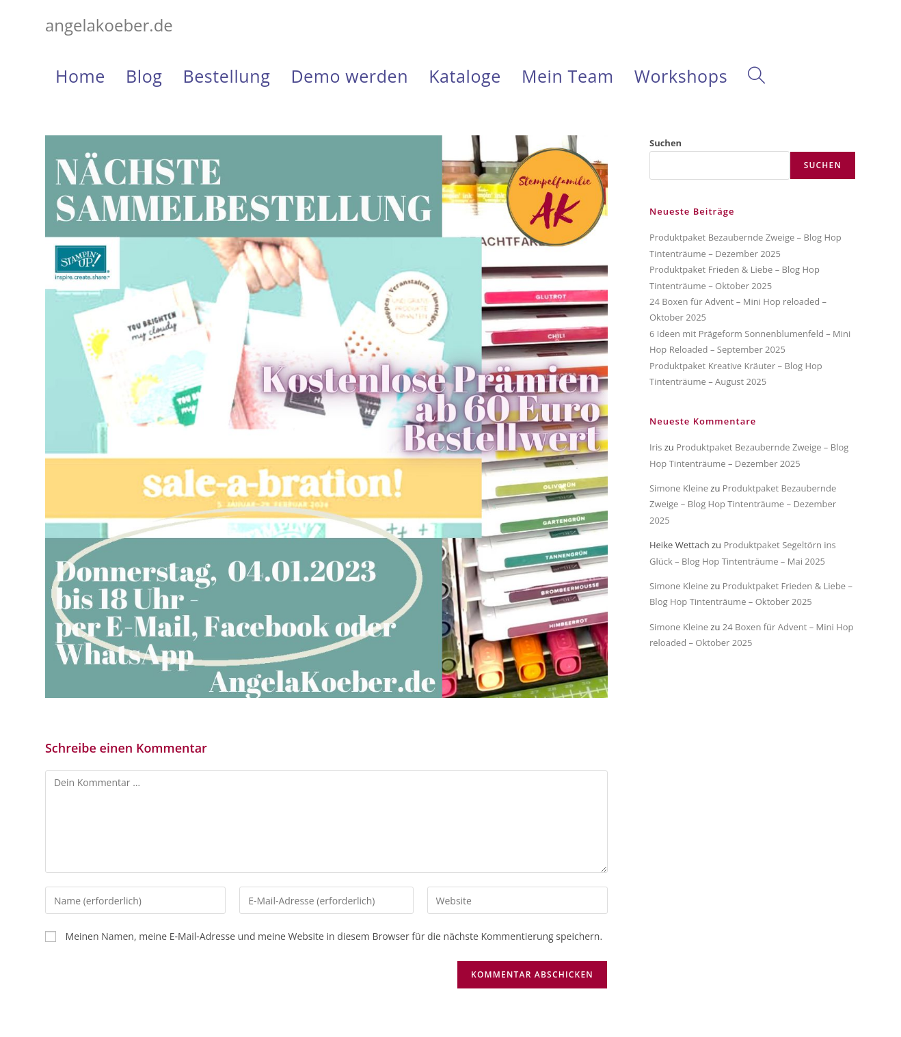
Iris (655, 447)
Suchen (665, 143)
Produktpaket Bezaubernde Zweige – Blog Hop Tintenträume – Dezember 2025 (742, 504)
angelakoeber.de (109, 25)
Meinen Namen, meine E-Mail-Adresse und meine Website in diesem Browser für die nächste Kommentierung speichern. (334, 936)
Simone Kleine (678, 488)
